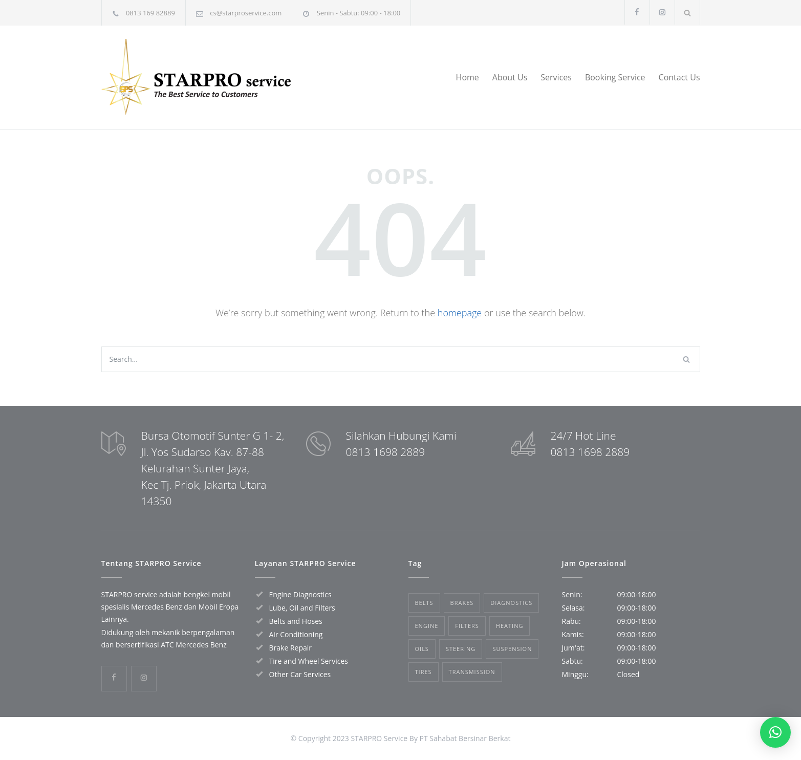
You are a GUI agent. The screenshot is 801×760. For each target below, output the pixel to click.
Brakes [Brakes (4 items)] (462, 602)
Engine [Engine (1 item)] (427, 625)
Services (556, 77)
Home (467, 77)
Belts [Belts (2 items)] (424, 602)
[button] (775, 732)
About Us (510, 77)
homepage (460, 313)
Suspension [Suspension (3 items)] (512, 649)
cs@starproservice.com (246, 12)
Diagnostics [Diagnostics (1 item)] (511, 602)
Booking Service (615, 77)
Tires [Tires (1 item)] (423, 672)
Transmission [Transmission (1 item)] (472, 672)
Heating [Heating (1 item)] (510, 625)
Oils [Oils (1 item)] (422, 649)
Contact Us (679, 77)
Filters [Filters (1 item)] (467, 625)
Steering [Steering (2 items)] (460, 649)
